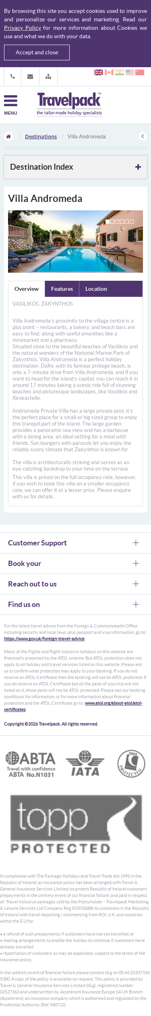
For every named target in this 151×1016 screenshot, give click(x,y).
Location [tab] (96, 289)
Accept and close (37, 52)
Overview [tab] (26, 289)
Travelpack (69, 105)
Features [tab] (62, 289)
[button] (48, 76)
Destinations (41, 136)
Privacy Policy (22, 28)
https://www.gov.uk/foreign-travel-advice (44, 638)
